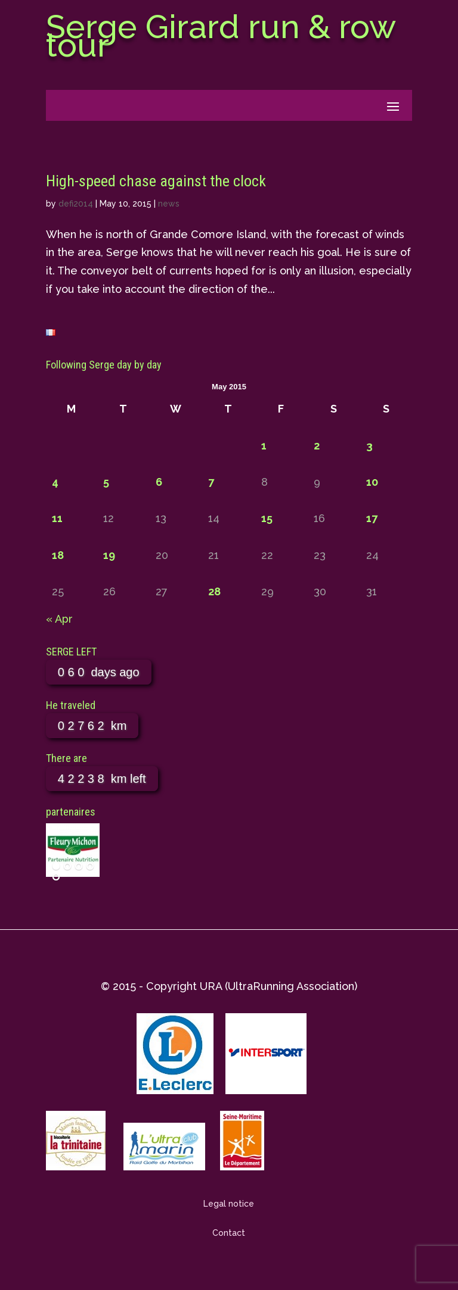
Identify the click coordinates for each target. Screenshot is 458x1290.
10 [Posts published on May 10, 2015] (372, 482)
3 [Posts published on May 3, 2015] (369, 445)
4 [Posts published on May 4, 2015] (55, 482)
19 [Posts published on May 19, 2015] (109, 555)
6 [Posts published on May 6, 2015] (159, 482)
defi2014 (75, 203)
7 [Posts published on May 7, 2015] (211, 482)
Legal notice (228, 1203)
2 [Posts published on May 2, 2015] (317, 445)
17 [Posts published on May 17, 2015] (371, 518)
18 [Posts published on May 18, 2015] (58, 555)
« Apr (59, 619)
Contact (228, 1233)
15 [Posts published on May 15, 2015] (267, 518)
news (169, 203)
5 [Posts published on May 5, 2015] (106, 482)
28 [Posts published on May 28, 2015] (214, 591)
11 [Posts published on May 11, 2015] (57, 518)
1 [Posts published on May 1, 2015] (264, 445)
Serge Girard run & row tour (220, 35)
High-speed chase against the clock (156, 181)
